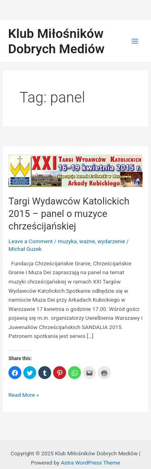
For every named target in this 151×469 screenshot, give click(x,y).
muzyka (67, 241)
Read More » (23, 395)
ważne (87, 241)
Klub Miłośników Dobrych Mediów (56, 41)
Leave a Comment (30, 241)
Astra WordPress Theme (90, 462)
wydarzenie (111, 241)
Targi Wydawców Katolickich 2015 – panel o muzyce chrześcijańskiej (68, 214)
